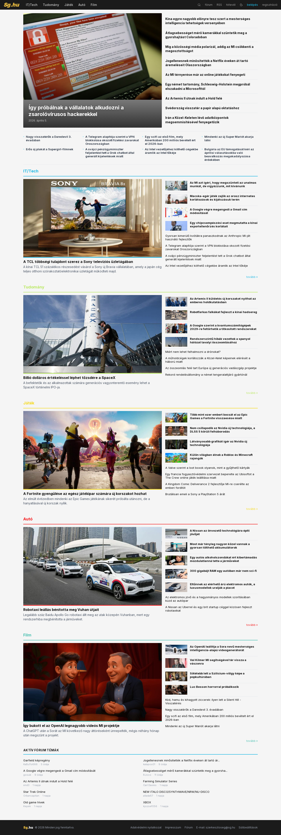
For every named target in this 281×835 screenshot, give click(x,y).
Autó (81, 5)
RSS (219, 4)
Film (94, 5)
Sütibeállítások (248, 827)
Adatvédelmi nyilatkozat (146, 827)
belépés (252, 4)
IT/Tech (32, 5)
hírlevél (231, 4)
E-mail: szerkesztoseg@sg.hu (215, 827)
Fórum (189, 827)
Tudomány (51, 5)
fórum (209, 4)
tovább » (252, 277)
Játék (68, 5)
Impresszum (173, 827)
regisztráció (269, 4)
